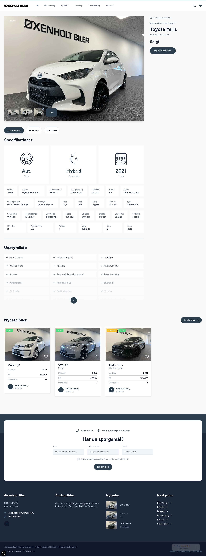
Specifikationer (13, 131)
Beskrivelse (34, 131)
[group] (74, 69)
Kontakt (109, 6)
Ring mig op (103, 475)
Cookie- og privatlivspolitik (180, 552)
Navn (54, 455)
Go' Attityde (197, 552)
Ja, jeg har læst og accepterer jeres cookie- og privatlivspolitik (105, 467)
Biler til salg (49, 6)
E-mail (124, 455)
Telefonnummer (93, 455)
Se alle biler (191, 328)
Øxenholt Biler (156, 24)
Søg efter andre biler (162, 51)
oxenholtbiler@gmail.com (114, 438)
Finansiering (94, 6)
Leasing (78, 6)
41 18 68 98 (84, 438)
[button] (133, 115)
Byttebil (65, 6)
